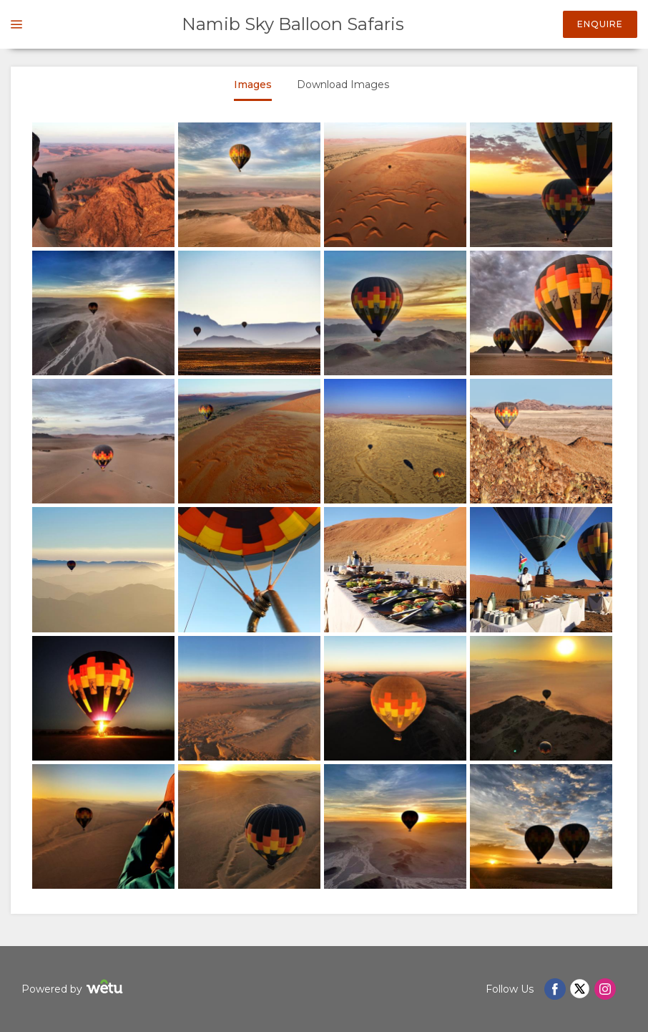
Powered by (74, 989)
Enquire (600, 24)
